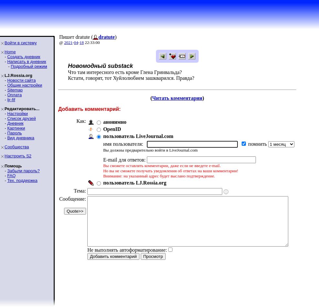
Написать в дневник (26, 61)
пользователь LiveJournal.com (138, 136)
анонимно (114, 122)
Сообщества (17, 146)
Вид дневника (20, 137)
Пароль (14, 133)
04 (76, 42)
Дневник (15, 123)
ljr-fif (11, 99)
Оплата (14, 94)
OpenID (112, 129)
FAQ (11, 175)
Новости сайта (21, 80)
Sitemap (15, 90)
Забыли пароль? (23, 170)
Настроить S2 (18, 156)
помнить (258, 144)
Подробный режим (29, 66)
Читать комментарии (186, 98)
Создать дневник (23, 56)
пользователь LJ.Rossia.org (134, 182)
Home (10, 51)
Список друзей (21, 118)
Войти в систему (21, 42)
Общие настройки (24, 85)
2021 (68, 42)
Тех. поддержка (22, 180)
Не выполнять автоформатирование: (127, 259)
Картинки (16, 128)
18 (82, 42)
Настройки (17, 113)
